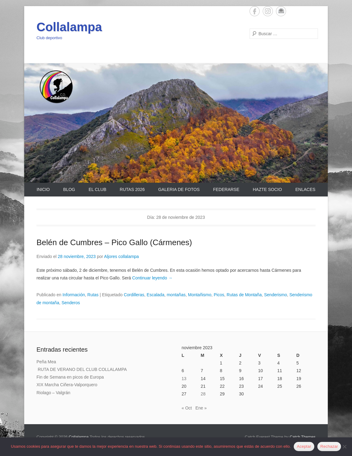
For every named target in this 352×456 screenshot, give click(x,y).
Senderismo (275, 294)
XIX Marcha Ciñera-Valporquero (66, 384)
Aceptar (304, 446)
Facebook (255, 11)
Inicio (43, 189)
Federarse (226, 189)
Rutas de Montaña (244, 294)
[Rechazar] (344, 446)
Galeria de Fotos (179, 189)
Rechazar (329, 446)
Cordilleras (134, 294)
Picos (219, 294)
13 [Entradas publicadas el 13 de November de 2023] (184, 378)
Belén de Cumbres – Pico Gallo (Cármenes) (114, 242)
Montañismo (199, 294)
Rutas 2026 (132, 189)
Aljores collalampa (121, 256)
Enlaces (305, 189)
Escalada (155, 294)
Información (74, 294)
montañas (176, 294)
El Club (97, 189)
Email (281, 11)
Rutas (93, 294)
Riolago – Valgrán (53, 392)
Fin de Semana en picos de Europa (70, 377)
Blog (69, 189)
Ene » (201, 408)
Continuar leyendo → (152, 277)
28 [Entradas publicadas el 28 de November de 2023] (203, 393)
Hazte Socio (267, 189)
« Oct (187, 408)
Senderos (71, 302)
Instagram (268, 11)
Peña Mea (46, 361)
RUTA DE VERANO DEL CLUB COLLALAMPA (81, 369)
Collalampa (69, 27)
